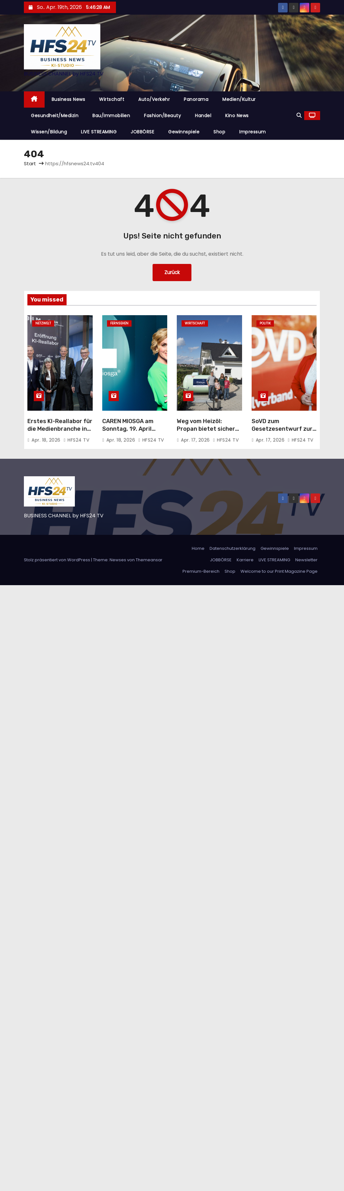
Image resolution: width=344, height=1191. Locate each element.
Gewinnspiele (183, 132)
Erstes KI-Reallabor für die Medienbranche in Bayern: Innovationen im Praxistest (59, 433)
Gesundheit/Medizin (54, 115)
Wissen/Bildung (49, 132)
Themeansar (149, 560)
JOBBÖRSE (142, 132)
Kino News (237, 115)
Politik (265, 323)
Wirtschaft (111, 99)
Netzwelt (43, 323)
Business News (68, 99)
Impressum (252, 132)
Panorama (196, 99)
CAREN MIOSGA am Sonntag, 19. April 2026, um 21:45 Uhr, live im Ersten (130, 433)
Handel (203, 115)
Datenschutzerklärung (232, 548)
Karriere (245, 560)
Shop (219, 132)
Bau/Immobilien (111, 115)
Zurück (172, 272)
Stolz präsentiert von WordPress (57, 560)
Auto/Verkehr (154, 99)
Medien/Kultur (239, 99)
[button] (299, 115)
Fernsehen (119, 323)
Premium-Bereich (201, 571)
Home (198, 548)
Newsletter (306, 560)
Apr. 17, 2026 (196, 440)
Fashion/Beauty (162, 115)
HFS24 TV (76, 440)
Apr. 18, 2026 (47, 440)
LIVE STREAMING (99, 132)
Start (30, 163)
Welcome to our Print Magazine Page (279, 571)
